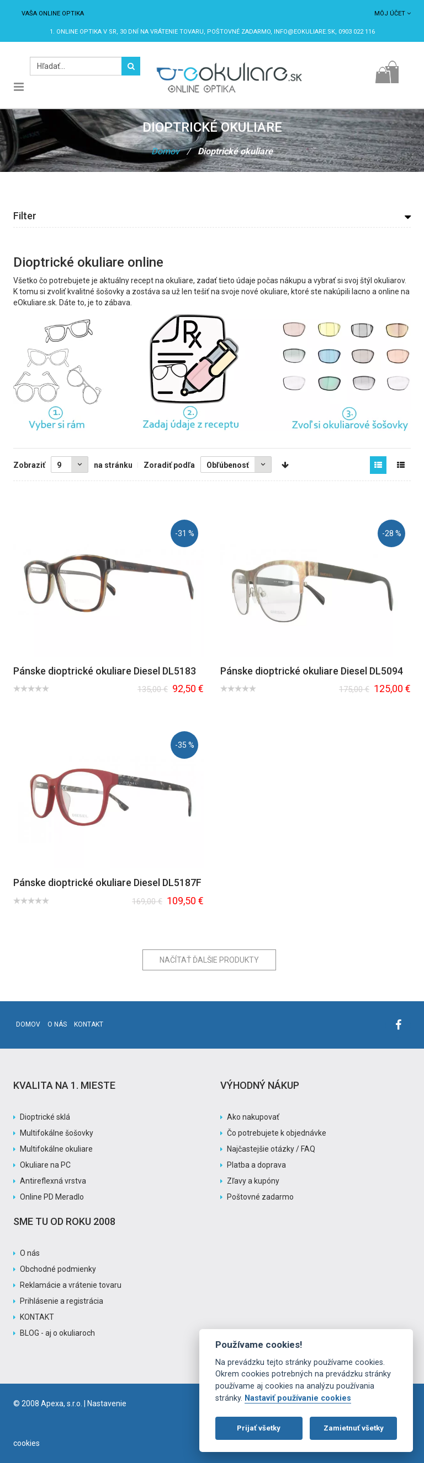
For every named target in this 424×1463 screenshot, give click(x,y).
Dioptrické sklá (45, 1117)
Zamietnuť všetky (354, 1428)
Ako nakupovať (253, 1117)
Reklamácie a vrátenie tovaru (70, 1285)
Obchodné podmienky (58, 1269)
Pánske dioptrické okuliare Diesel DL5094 (311, 671)
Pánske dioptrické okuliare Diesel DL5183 (104, 671)
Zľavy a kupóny (253, 1180)
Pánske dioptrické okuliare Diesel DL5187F (107, 882)
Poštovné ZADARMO (239, 31)
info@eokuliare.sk (304, 31)
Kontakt (88, 1024)
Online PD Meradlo (52, 1196)
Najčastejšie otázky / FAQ (271, 1149)
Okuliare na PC (45, 1164)
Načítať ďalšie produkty (209, 959)
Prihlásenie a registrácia (61, 1301)
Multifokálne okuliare (56, 1149)
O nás (57, 1024)
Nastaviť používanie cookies (298, 1398)
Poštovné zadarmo (260, 1196)
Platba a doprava (256, 1164)
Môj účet (392, 13)
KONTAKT (37, 1317)
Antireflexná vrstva (53, 1180)
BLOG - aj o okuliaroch (57, 1333)
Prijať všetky (258, 1428)
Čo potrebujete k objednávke (276, 1133)
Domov (165, 151)
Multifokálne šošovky (56, 1133)
